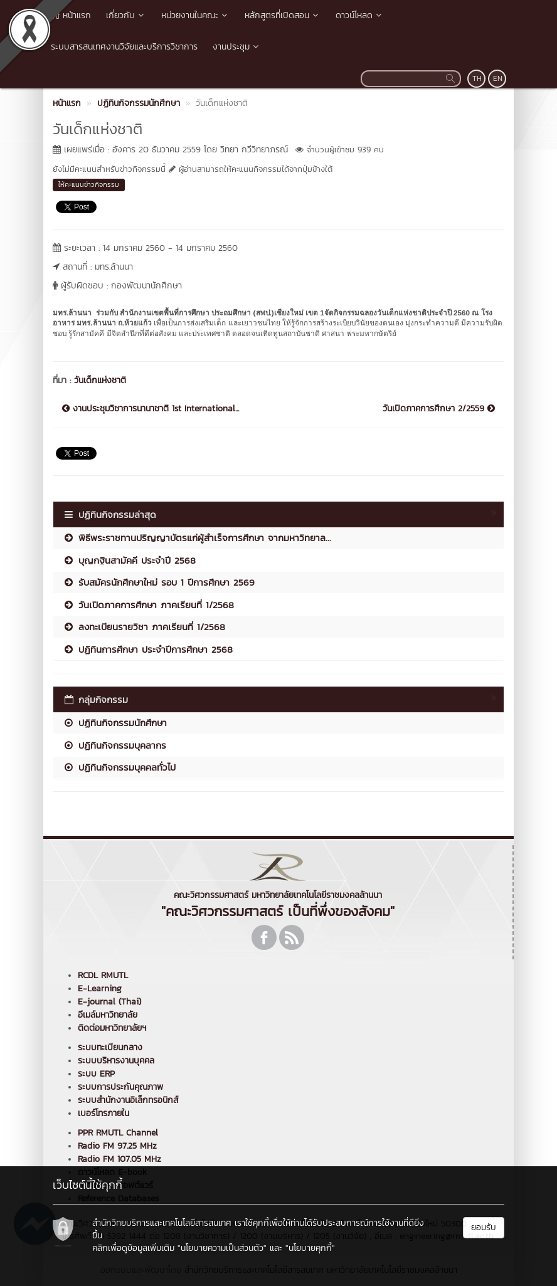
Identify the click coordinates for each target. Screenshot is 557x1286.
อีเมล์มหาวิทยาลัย (107, 1014)
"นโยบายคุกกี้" (310, 1248)
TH (477, 78)
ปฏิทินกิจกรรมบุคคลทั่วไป (119, 767)
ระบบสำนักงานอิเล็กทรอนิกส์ (128, 1100)
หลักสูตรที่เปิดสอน (283, 15)
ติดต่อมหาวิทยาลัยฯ (112, 1028)
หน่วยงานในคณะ (195, 15)
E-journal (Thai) (109, 1001)
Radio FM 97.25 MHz (117, 1145)
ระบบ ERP (96, 1073)
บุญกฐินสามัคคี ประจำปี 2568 (129, 560)
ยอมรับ (483, 1227)
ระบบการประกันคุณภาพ (120, 1087)
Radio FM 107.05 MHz (119, 1159)
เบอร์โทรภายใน (103, 1113)
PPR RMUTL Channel (118, 1132)
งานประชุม (237, 46)
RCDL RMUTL (103, 975)
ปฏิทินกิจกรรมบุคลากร (114, 745)
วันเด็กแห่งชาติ (100, 380)
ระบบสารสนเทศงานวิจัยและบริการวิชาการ (124, 46)
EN (497, 78)
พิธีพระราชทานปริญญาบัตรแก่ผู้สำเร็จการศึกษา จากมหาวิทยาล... (197, 537)
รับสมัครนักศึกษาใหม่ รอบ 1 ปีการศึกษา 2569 (159, 582)
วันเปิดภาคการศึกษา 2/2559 (439, 409)
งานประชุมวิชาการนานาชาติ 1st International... (150, 409)
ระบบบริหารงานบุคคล (116, 1060)
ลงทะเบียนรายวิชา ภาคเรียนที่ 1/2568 (144, 626)
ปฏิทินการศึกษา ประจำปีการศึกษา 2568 (148, 649)
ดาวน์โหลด (360, 15)
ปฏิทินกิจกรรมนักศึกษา (115, 722)
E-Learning (100, 988)
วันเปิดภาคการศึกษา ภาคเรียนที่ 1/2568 (148, 605)
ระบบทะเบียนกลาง (110, 1047)
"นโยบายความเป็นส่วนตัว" (222, 1248)
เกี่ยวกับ (126, 15)
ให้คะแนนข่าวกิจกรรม (88, 184)
